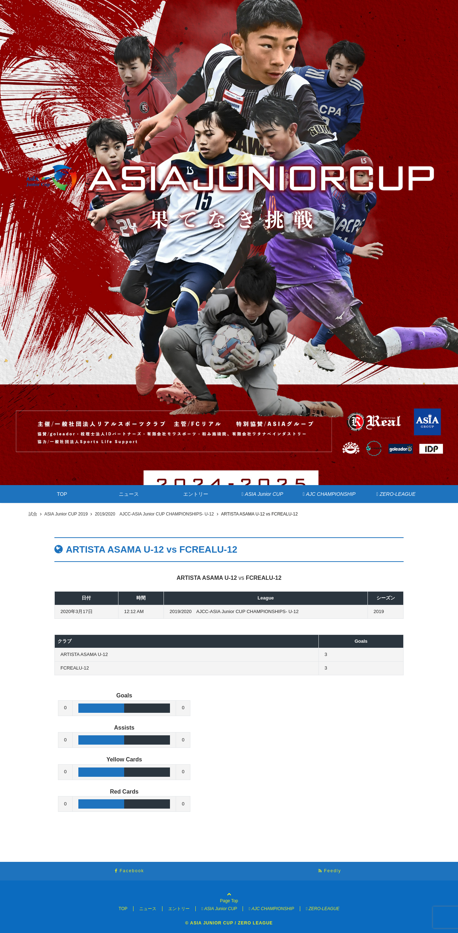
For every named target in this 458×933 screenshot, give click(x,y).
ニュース (129, 494)
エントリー (195, 494)
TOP (62, 494)
